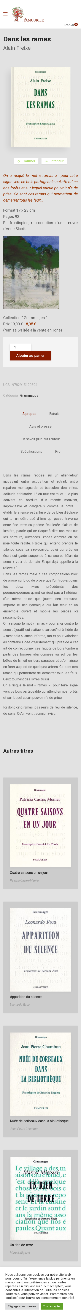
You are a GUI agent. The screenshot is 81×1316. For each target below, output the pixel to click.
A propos (29, 414)
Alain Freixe (17, 48)
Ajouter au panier (30, 355)
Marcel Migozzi (20, 1252)
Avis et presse (40, 426)
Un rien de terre (21, 1245)
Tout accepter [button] (51, 1306)
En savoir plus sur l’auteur (40, 439)
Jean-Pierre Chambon (24, 1129)
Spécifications (31, 451)
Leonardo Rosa (20, 1004)
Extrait (54, 414)
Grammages (29, 395)
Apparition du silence (26, 997)
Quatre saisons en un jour (29, 873)
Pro (57, 451)
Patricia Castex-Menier (24, 880)
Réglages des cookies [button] (22, 1306)
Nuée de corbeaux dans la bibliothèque (39, 1121)
